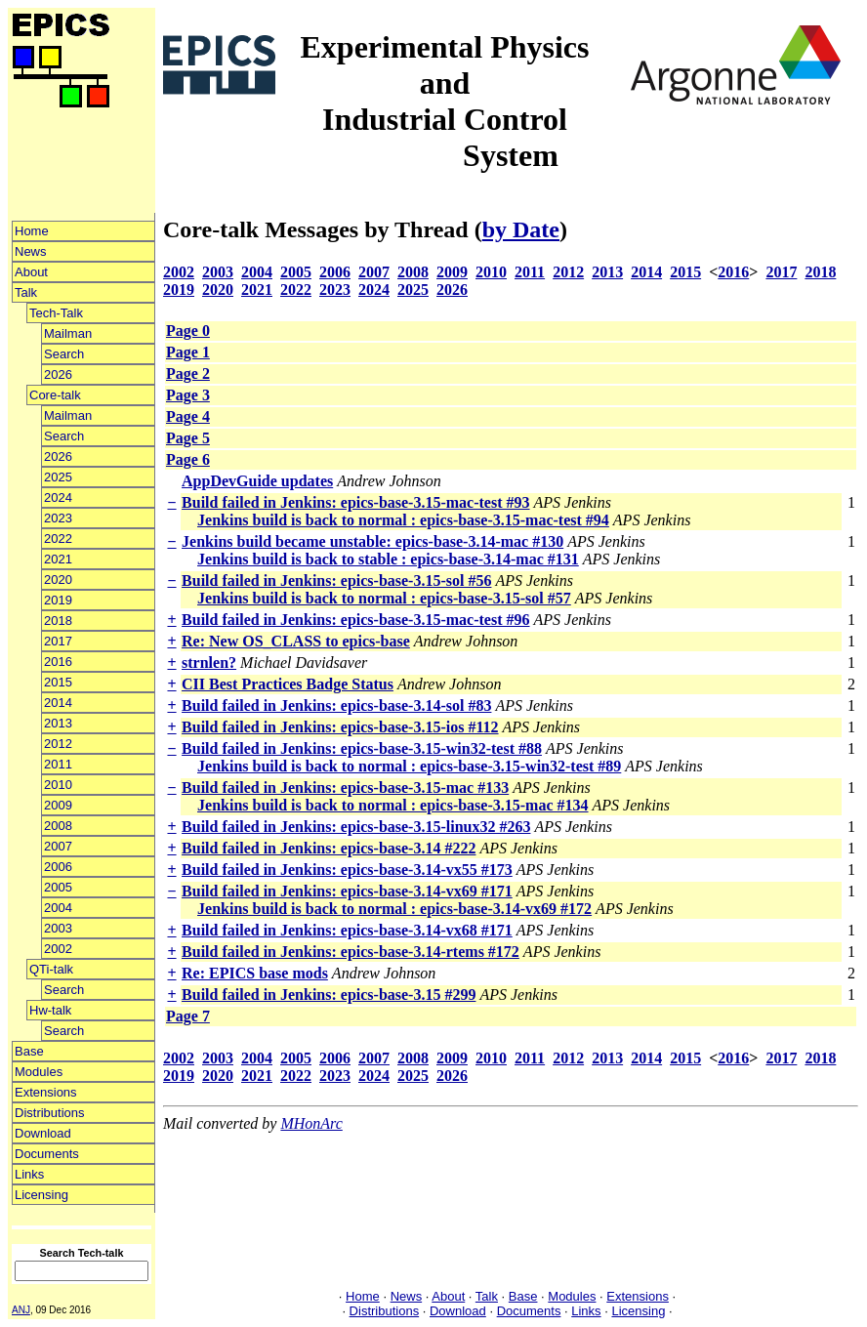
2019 (58, 600)
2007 (58, 846)
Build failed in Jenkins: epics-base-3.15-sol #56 (336, 580)
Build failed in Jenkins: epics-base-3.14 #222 (328, 848)
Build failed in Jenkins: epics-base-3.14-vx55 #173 (347, 869)
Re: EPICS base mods (255, 973)
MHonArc (311, 1123)
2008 (58, 825)
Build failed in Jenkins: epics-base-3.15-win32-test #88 (362, 748)
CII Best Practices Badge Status (287, 684)
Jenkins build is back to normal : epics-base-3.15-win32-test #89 (409, 766)
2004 (58, 907)
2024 (58, 497)
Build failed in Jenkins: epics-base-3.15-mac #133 (345, 787)
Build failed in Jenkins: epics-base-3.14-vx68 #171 (347, 930)
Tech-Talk (56, 313)
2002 (58, 948)
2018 (58, 620)
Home (32, 231)
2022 (58, 538)
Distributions (50, 1112)
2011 (58, 764)
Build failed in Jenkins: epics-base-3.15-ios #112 (340, 727)
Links (29, 1174)
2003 (58, 928)
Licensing (41, 1194)
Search (64, 354)
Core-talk (55, 395)
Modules (38, 1071)
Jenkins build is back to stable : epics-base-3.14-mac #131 (388, 559)
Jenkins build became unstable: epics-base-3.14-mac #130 (372, 541)
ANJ (21, 1310)
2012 (58, 743)
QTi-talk (51, 969)
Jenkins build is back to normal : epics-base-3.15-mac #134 (392, 805)
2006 (58, 866)
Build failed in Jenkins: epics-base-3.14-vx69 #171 (347, 891)
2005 (58, 887)
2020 (58, 579)
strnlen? (209, 662)
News (31, 251)
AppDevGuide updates (257, 481)
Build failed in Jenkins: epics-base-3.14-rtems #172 (350, 951)
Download (43, 1133)
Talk (26, 292)
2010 (58, 784)
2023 (58, 518)
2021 (58, 559)
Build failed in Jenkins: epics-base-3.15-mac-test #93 (355, 502)
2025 (58, 477)
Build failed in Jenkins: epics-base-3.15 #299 (328, 994)
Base (29, 1051)
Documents (47, 1153)
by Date (520, 229)
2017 (58, 641)
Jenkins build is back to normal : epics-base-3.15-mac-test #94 (403, 520)
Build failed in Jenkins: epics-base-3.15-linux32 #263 (356, 826)
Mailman (68, 333)
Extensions (46, 1092)
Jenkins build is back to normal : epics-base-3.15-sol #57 (384, 598)
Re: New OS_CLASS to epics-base (296, 641)
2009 (58, 805)
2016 (58, 661)
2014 (58, 702)
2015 (58, 682)
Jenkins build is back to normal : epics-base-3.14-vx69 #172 (394, 908)
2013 (58, 723)
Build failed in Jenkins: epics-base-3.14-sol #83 (336, 705)
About (31, 272)
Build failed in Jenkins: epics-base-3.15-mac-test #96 (355, 619)
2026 (58, 374)
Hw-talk (50, 1010)
